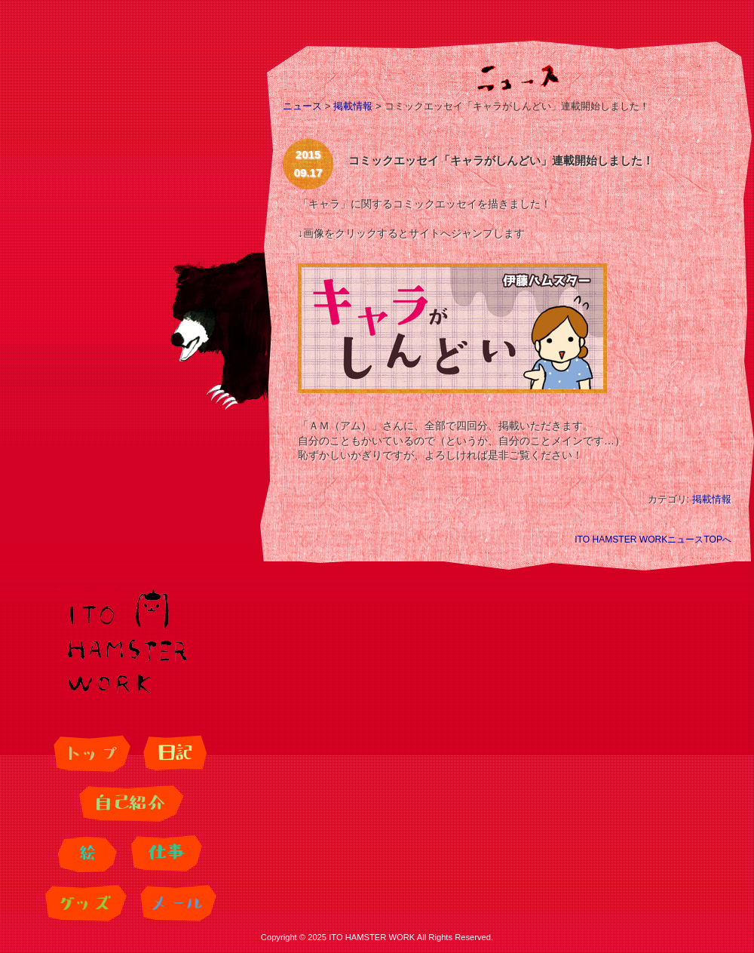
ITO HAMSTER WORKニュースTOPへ (653, 539)
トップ (90, 754)
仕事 (164, 853)
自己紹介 (128, 803)
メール (176, 903)
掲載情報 (352, 106)
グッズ (83, 903)
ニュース (302, 106)
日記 (173, 754)
